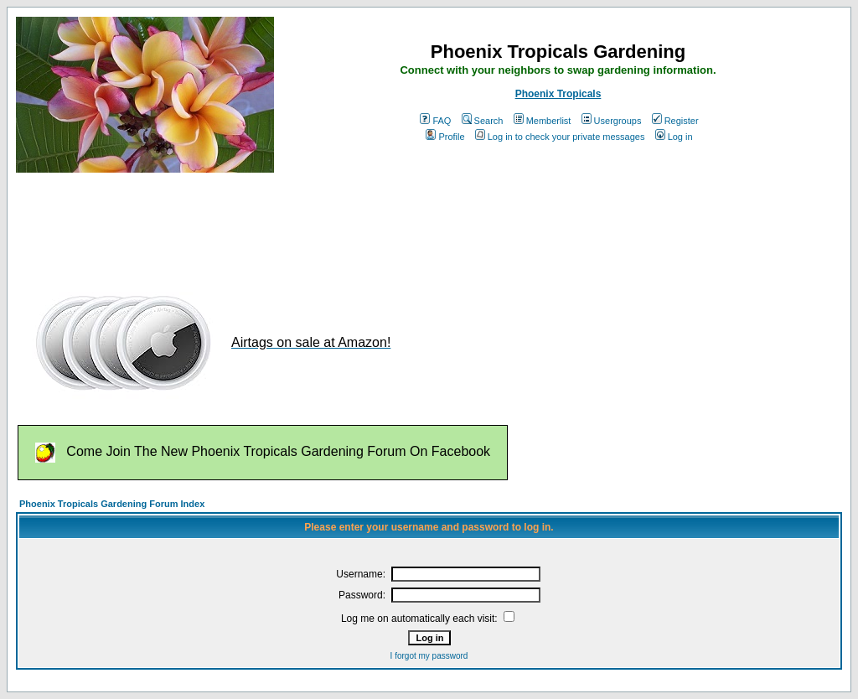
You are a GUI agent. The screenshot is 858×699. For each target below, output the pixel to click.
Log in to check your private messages (560, 137)
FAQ (435, 121)
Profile (445, 137)
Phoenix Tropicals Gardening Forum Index (111, 504)
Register (675, 121)
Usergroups (611, 121)
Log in (674, 137)
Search (483, 121)
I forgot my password (429, 655)
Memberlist (542, 121)
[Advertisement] (321, 224)
